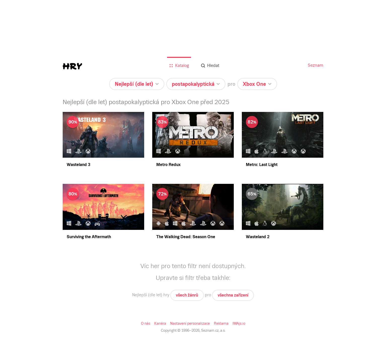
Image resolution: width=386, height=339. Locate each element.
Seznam (315, 65)
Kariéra (160, 323)
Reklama (221, 323)
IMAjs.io (239, 323)
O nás (145, 323)
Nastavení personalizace (190, 323)
